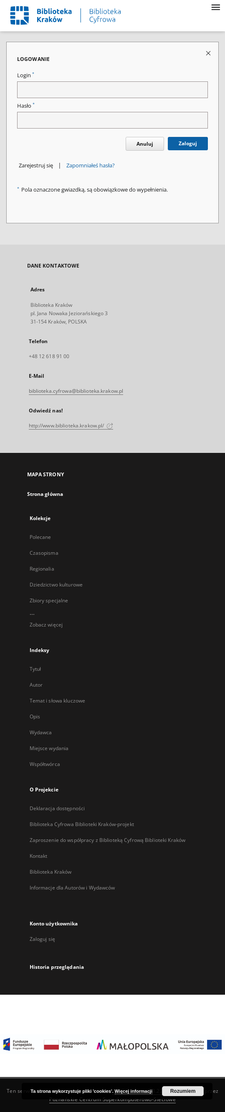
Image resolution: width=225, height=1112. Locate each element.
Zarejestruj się (36, 165)
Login (25, 75)
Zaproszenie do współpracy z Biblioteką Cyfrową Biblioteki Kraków (108, 840)
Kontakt (39, 855)
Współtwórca (45, 764)
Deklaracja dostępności (57, 808)
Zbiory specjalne (49, 600)
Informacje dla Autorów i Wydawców (72, 887)
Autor (36, 684)
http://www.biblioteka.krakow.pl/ (71, 425)
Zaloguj (188, 143)
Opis (35, 716)
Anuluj (145, 143)
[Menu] (215, 6)
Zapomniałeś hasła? (90, 165)
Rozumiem (183, 1091)
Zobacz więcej (46, 624)
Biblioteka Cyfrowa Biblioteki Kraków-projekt (82, 824)
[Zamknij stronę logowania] (209, 53)
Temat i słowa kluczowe (58, 700)
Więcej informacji (133, 1091)
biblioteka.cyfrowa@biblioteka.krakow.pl (76, 390)
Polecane (40, 537)
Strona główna (45, 494)
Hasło (26, 105)
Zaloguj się (43, 939)
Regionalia (42, 568)
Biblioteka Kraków (51, 871)
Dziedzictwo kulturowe (56, 584)
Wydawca (41, 732)
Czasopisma (44, 552)
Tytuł (35, 668)
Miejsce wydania (49, 748)
